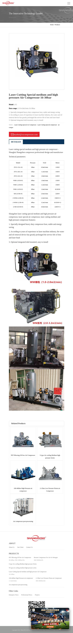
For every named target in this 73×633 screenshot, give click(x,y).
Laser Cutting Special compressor (47, 125)
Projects (37, 595)
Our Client (20, 547)
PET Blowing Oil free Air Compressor (20, 557)
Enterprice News (14, 595)
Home (52, 24)
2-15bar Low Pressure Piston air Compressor (49, 578)
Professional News (26, 595)
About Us (11, 547)
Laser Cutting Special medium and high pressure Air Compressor (28, 572)
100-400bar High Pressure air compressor (21, 578)
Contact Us (29, 547)
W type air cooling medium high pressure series (22, 568)
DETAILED (16, 142)
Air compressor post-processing (18, 585)
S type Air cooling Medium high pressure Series (23, 564)
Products (57, 24)
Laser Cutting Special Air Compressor (25, 125)
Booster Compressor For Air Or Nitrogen (46, 557)
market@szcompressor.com (24, 134)
